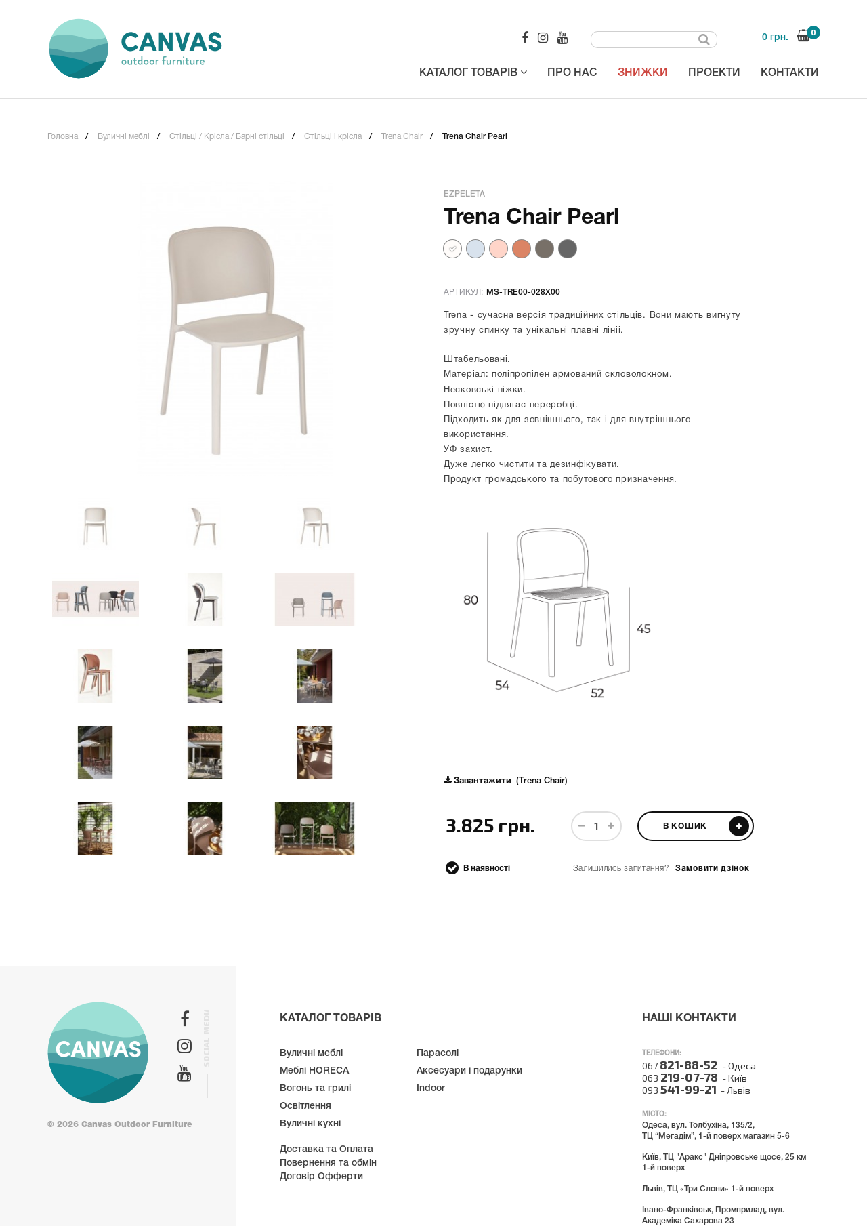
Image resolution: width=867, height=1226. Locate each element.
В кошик (705, 826)
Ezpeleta (464, 194)
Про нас (572, 73)
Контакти (790, 73)
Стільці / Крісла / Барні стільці (226, 136)
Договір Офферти (321, 1176)
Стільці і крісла (333, 136)
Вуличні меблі (124, 136)
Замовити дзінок (712, 868)
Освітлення (305, 1106)
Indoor (431, 1088)
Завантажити (482, 781)
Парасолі (438, 1053)
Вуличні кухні (310, 1124)
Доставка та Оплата (326, 1149)
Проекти (714, 73)
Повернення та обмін (328, 1163)
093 (679, 1090)
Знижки (643, 73)
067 (680, 1065)
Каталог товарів (473, 72)
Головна (62, 136)
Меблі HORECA (314, 1071)
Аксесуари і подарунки (469, 1071)
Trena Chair (402, 136)
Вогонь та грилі (315, 1088)
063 (680, 1078)
